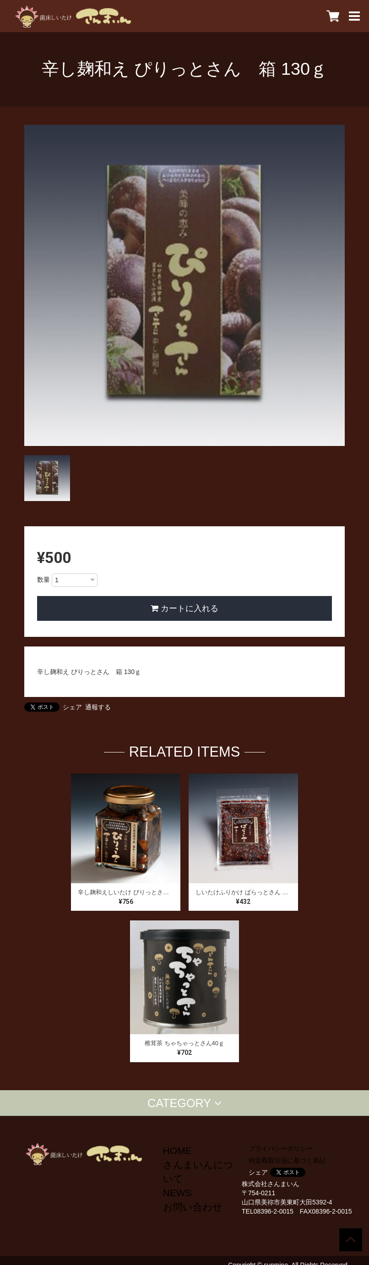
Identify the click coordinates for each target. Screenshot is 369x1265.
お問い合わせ (192, 1207)
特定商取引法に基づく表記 (287, 1160)
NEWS (177, 1192)
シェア (72, 707)
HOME (177, 1150)
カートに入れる (184, 608)
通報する (98, 707)
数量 (43, 579)
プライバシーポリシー (281, 1148)
